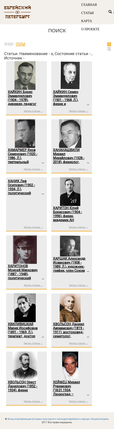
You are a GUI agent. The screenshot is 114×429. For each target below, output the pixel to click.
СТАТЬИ (87, 13)
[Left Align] (110, 12)
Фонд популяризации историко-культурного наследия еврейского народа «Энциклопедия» (58, 419)
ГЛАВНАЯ (89, 5)
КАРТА (86, 21)
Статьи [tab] (20, 44)
